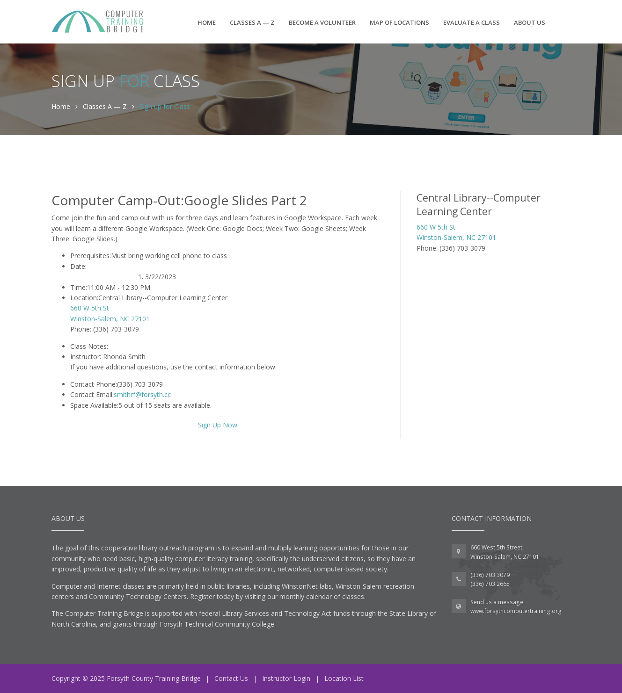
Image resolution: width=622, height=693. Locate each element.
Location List (344, 678)
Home (207, 22)
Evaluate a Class (471, 22)
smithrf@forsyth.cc (142, 394)
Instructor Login (286, 678)
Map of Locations (399, 22)
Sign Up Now (217, 424)
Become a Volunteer (322, 22)
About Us (529, 22)
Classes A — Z (252, 22)
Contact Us (231, 678)
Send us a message (496, 602)
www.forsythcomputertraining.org (516, 611)
